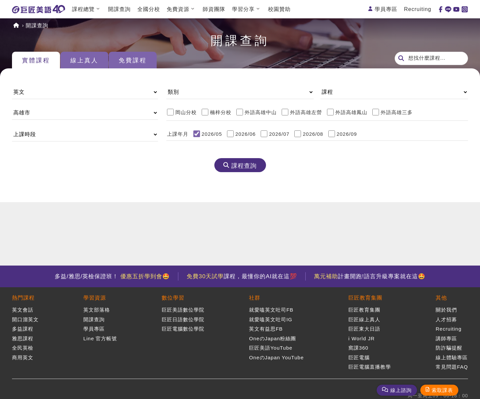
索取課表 (442, 390)
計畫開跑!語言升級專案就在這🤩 (369, 276)
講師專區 (446, 338)
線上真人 (84, 60)
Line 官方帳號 (100, 338)
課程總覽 (83, 9)
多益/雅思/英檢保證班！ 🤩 (112, 276)
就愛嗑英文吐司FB (271, 310)
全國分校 (148, 9)
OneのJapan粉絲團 (272, 338)
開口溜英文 (25, 319)
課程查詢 (244, 165)
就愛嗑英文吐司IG (270, 319)
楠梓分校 (220, 112)
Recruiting (417, 9)
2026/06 (245, 134)
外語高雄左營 (306, 112)
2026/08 (313, 134)
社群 (254, 298)
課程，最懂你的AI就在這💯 (242, 276)
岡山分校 (186, 112)
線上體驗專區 (452, 357)
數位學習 (173, 298)
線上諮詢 (401, 390)
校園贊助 (279, 9)
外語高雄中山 (261, 112)
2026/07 (279, 134)
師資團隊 (214, 9)
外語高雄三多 (397, 112)
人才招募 (446, 319)
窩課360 (358, 348)
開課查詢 (119, 9)
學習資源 (94, 298)
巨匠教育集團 (365, 298)
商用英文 (22, 357)
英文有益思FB (266, 329)
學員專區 (386, 9)
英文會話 (22, 310)
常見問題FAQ (452, 367)
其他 (441, 298)
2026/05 (212, 134)
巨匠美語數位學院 (183, 310)
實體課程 (36, 60)
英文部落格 (96, 310)
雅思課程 (22, 338)
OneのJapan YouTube (276, 357)
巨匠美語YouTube (270, 348)
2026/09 (347, 134)
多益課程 (22, 329)
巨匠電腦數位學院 (183, 329)
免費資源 (178, 9)
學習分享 (243, 9)
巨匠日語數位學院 (183, 319)
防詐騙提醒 (449, 348)
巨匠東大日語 (364, 329)
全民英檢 (22, 348)
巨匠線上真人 (364, 319)
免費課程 (133, 60)
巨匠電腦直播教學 (369, 367)
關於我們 (446, 310)
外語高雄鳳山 (351, 112)
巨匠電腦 (359, 357)
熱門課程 (23, 298)
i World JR (361, 338)
